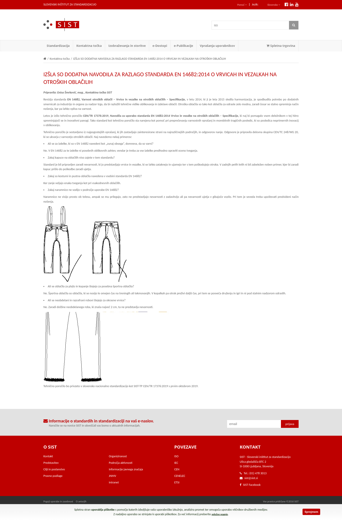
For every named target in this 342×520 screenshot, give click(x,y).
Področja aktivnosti (120, 463)
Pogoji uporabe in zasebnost (58, 501)
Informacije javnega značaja (126, 469)
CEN (176, 469)
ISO (176, 456)
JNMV (112, 476)
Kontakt (48, 456)
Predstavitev (51, 463)
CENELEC (179, 476)
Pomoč (242, 4)
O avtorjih (81, 501)
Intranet (114, 482)
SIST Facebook (250, 485)
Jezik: (255, 4)
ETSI (177, 482)
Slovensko (273, 4)
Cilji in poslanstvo (54, 469)
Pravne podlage (53, 476)
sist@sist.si (251, 478)
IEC (176, 463)
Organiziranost (118, 456)
